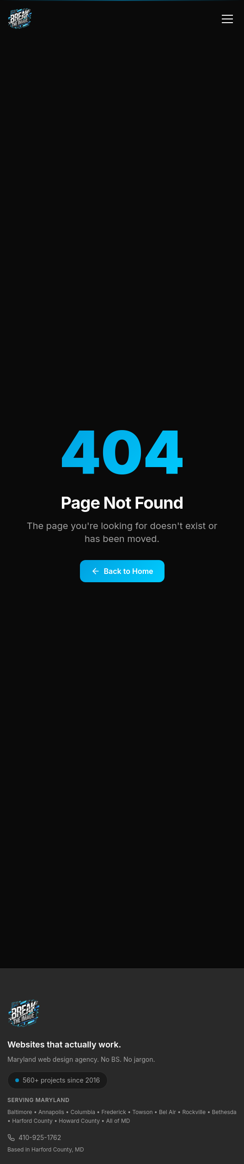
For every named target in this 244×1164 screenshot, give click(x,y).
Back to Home (122, 571)
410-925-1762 (34, 1137)
